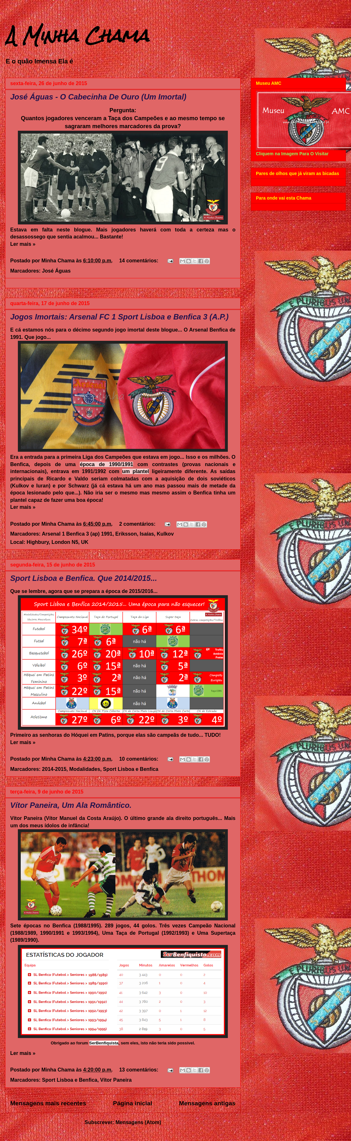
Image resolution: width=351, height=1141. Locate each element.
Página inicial (132, 1103)
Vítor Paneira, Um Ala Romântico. (71, 805)
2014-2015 (54, 769)
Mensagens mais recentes (48, 1103)
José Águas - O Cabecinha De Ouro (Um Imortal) (98, 96)
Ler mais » (22, 244)
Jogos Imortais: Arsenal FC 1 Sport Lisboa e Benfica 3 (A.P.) (119, 316)
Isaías (147, 534)
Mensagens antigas (207, 1103)
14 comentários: (139, 260)
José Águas (56, 271)
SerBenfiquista (104, 1043)
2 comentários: (138, 524)
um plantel (135, 471)
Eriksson (126, 534)
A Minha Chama (77, 35)
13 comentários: (139, 1069)
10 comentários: (139, 759)
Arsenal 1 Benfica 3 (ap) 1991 (77, 534)
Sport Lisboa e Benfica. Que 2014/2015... (83, 578)
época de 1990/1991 (106, 464)
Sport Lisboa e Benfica (130, 769)
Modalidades (84, 769)
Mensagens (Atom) (138, 1122)
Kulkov (165, 534)
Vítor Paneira (116, 1080)
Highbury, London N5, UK (57, 542)
